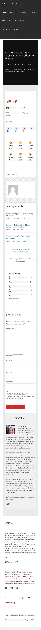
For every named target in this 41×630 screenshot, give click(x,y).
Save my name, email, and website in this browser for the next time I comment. (20, 396)
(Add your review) (14, 299)
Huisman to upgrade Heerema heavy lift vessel (19, 214)
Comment (10, 329)
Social (34, 12)
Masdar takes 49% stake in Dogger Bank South (18, 237)
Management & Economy (14, 21)
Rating (9, 355)
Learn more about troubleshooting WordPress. (20, 620)
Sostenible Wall (10, 29)
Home (4, 4)
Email (9, 372)
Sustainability (17, 4)
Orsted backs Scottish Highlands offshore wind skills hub (18, 226)
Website (9, 382)
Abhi (29, 64)
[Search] (20, 36)
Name (9, 360)
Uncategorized (12, 174)
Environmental (9, 12)
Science (24, 12)
